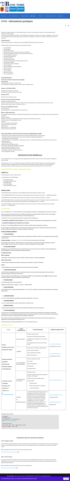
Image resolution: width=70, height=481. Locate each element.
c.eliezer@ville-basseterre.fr (55, 344)
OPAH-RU (40, 16)
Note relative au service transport (8, 468)
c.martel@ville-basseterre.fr (55, 402)
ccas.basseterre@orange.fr (8, 394)
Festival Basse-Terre (50, 16)
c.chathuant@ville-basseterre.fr (56, 394)
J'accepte (66, 478)
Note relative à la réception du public (9, 452)
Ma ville (32, 16)
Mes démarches (13, 16)
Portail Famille (25, 16)
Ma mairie (3, 16)
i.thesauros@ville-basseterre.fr (56, 380)
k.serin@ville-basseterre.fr (55, 353)
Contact (3, 22)
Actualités (60, 16)
